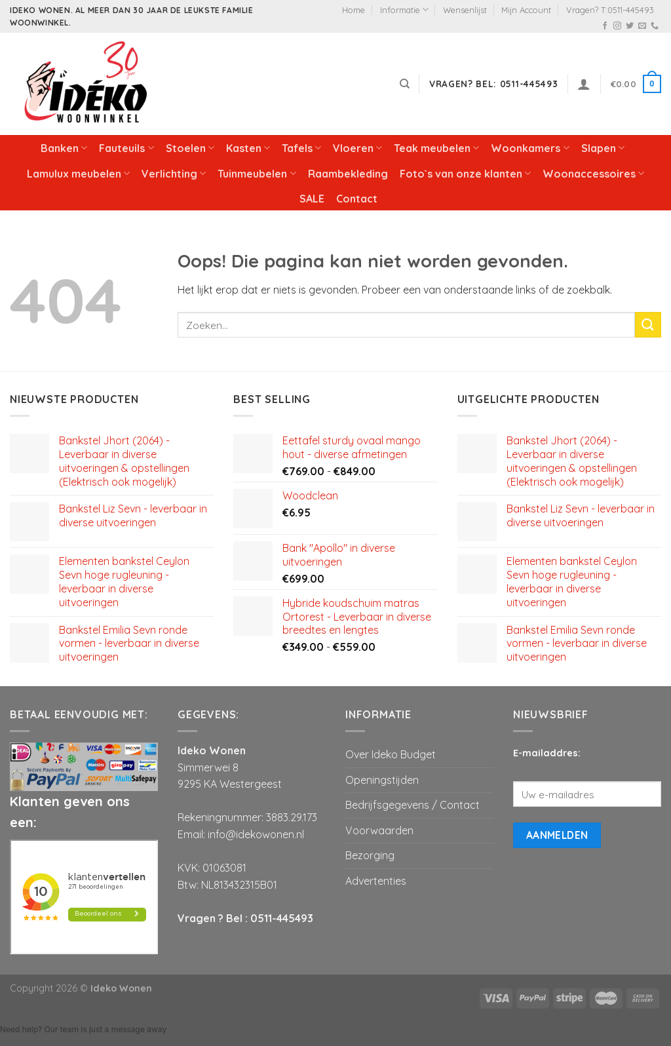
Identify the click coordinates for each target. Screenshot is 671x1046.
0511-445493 (281, 918)
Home (353, 10)
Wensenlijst (465, 10)
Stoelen (190, 148)
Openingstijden (382, 779)
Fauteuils (126, 148)
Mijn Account (526, 10)
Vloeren (357, 148)
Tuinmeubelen (257, 173)
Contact (356, 198)
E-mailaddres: (547, 753)
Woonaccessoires (593, 173)
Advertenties (375, 880)
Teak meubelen (436, 148)
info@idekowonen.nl (256, 834)
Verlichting (174, 173)
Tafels (301, 148)
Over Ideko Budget (390, 754)
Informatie (404, 9)
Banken (64, 148)
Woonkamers (530, 148)
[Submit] (648, 325)
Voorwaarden (379, 830)
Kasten (248, 148)
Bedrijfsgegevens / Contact (412, 804)
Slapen (602, 148)
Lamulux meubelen (78, 173)
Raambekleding (348, 173)
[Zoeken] (405, 83)
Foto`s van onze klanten (465, 173)
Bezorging (369, 855)
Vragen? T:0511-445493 (610, 10)
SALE (311, 198)
